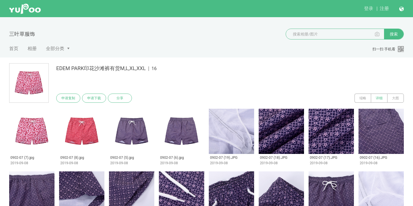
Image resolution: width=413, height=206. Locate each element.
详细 (379, 98)
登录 (368, 8)
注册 (384, 8)
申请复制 (68, 98)
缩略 (362, 98)
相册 (32, 48)
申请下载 (94, 98)
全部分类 (55, 48)
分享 (119, 98)
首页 (13, 48)
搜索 (394, 34)
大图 (395, 98)
